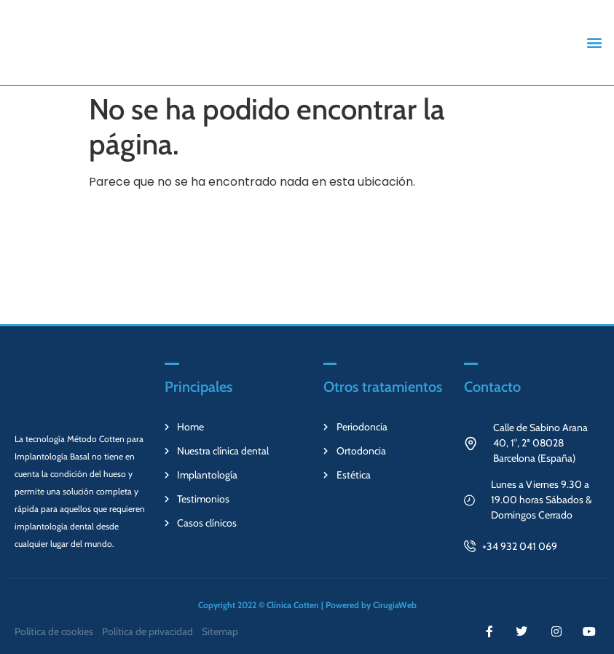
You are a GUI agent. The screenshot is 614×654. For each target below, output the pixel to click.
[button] (595, 43)
